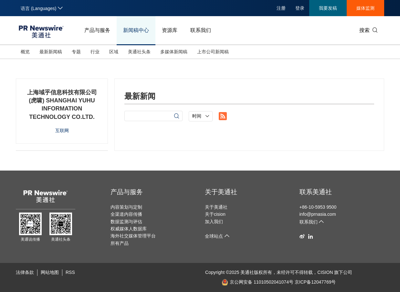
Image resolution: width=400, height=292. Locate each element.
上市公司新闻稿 (213, 51)
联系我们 (200, 30)
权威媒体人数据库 (129, 228)
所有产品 (120, 243)
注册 (281, 8)
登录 (299, 8)
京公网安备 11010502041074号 (257, 282)
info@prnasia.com (318, 214)
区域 (113, 51)
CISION (325, 272)
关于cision (215, 214)
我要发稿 (328, 8)
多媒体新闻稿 (173, 51)
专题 (76, 51)
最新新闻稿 (50, 51)
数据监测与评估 (126, 221)
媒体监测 (365, 8)
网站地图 (50, 272)
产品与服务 (97, 30)
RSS (70, 272)
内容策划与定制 (126, 207)
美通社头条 (139, 51)
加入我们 (214, 221)
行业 (95, 51)
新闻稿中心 (136, 30)
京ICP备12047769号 (315, 282)
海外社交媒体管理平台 (133, 235)
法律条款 (25, 272)
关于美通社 (221, 191)
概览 (25, 51)
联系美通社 (316, 191)
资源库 (169, 30)
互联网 (62, 130)
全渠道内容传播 (126, 214)
